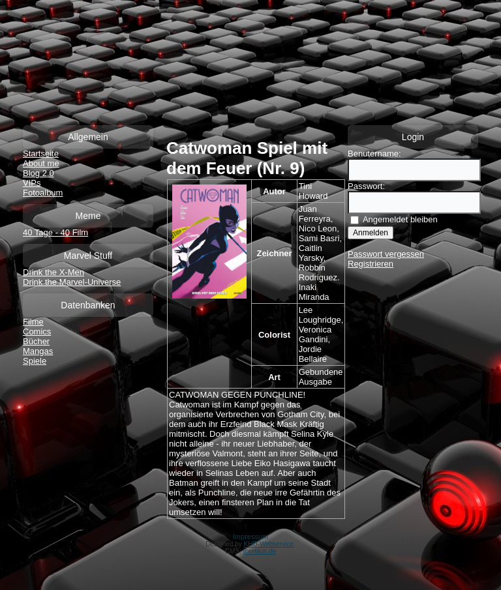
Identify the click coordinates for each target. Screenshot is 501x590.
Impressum (250, 536)
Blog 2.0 (38, 173)
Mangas (38, 351)
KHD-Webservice (269, 544)
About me (41, 163)
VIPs (31, 183)
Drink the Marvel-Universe (72, 282)
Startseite (41, 153)
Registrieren (370, 264)
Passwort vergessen (386, 254)
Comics (37, 331)
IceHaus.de (260, 551)
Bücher (36, 341)
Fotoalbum (43, 193)
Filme (33, 322)
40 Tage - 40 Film (55, 232)
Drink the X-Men (53, 272)
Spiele (34, 361)
